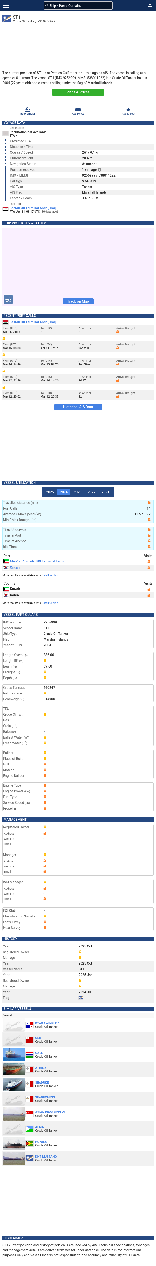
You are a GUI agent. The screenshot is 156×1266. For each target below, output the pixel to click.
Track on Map (78, 301)
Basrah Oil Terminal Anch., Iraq (33, 208)
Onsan (11, 567)
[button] (150, 5)
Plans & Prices (78, 92)
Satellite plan (50, 575)
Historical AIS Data (78, 407)
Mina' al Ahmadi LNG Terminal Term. (34, 561)
